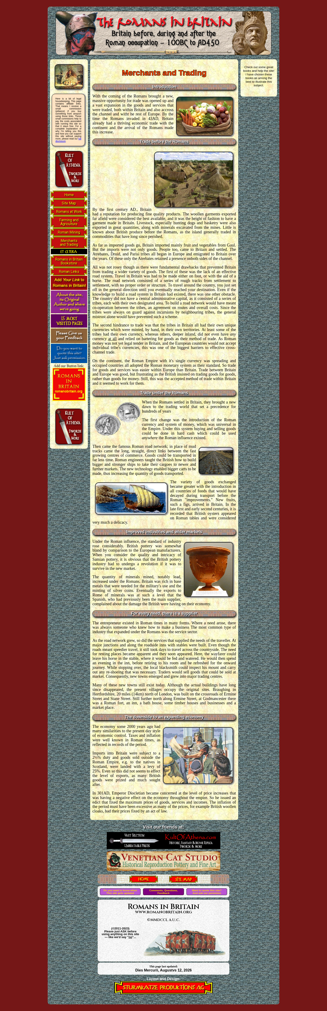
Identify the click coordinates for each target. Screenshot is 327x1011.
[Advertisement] (121, 177)
